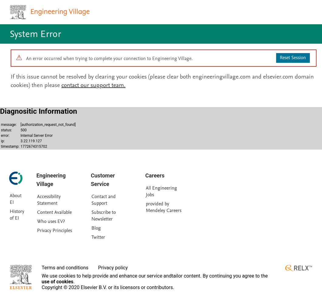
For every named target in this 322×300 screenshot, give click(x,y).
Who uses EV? (51, 221)
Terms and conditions (65, 268)
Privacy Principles (54, 230)
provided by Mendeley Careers (163, 207)
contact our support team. (93, 85)
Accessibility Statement (49, 200)
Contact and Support (103, 200)
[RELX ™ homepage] (298, 268)
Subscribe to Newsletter (103, 215)
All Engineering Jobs (161, 191)
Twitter (98, 237)
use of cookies (58, 282)
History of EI (17, 214)
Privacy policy (113, 268)
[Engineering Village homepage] (50, 12)
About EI (16, 199)
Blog (96, 228)
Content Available (54, 212)
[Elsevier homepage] (21, 277)
